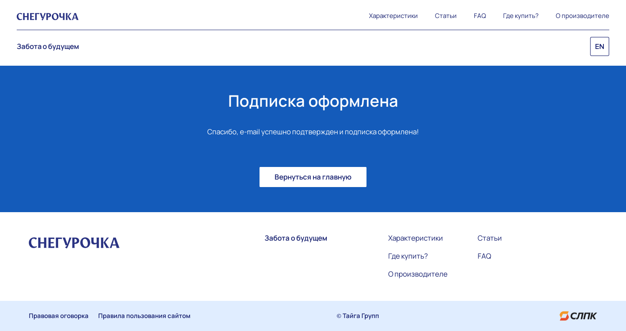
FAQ (480, 15)
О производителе (582, 15)
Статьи (446, 15)
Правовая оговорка (59, 315)
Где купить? (521, 15)
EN (599, 46)
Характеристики (393, 15)
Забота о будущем (48, 46)
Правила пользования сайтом (144, 315)
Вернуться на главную (313, 177)
